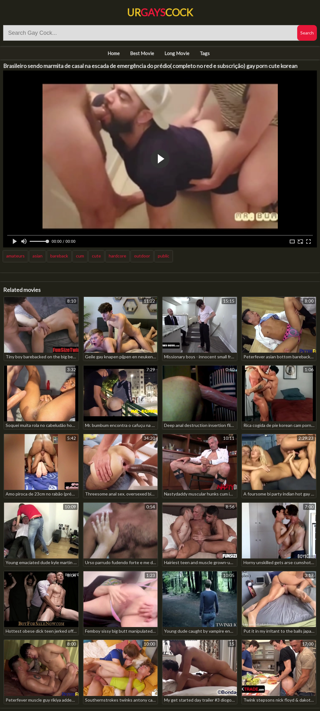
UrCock (160, 12)
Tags (205, 53)
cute (96, 255)
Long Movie (176, 53)
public (163, 255)
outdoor (142, 255)
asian (37, 255)
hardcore (117, 255)
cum (80, 255)
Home (114, 53)
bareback (59, 255)
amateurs (15, 255)
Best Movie (142, 53)
